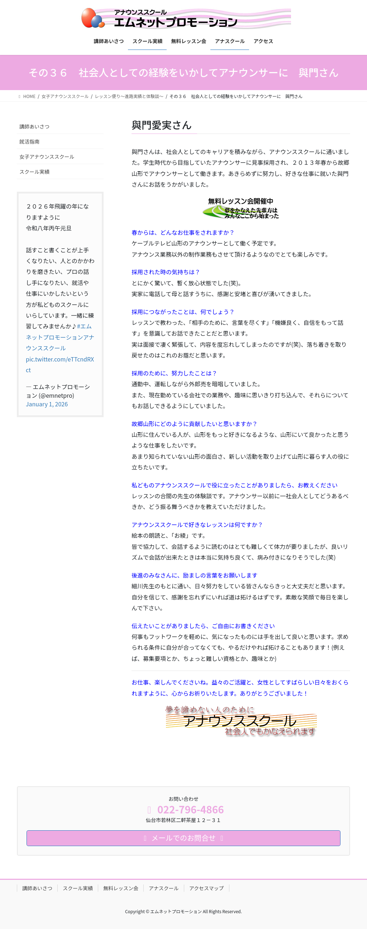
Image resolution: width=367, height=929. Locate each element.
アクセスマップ (206, 888)
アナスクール (164, 888)
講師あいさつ (34, 126)
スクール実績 (34, 171)
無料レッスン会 (120, 888)
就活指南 (29, 141)
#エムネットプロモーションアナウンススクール (60, 337)
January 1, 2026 (47, 404)
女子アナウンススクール (46, 156)
